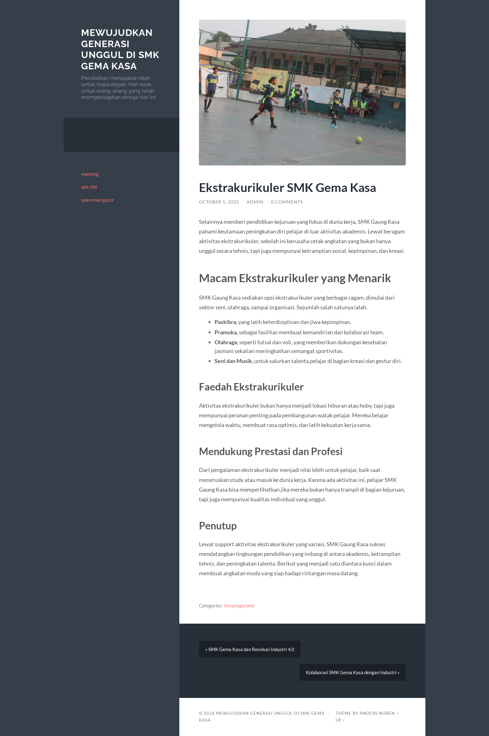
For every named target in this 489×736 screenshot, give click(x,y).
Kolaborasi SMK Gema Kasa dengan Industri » (352, 672)
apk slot (89, 186)
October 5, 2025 (219, 201)
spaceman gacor (97, 200)
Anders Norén (377, 713)
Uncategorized (239, 605)
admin (255, 201)
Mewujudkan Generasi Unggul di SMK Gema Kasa (120, 49)
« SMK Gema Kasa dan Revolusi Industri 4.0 (249, 649)
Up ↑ (340, 720)
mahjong (90, 174)
